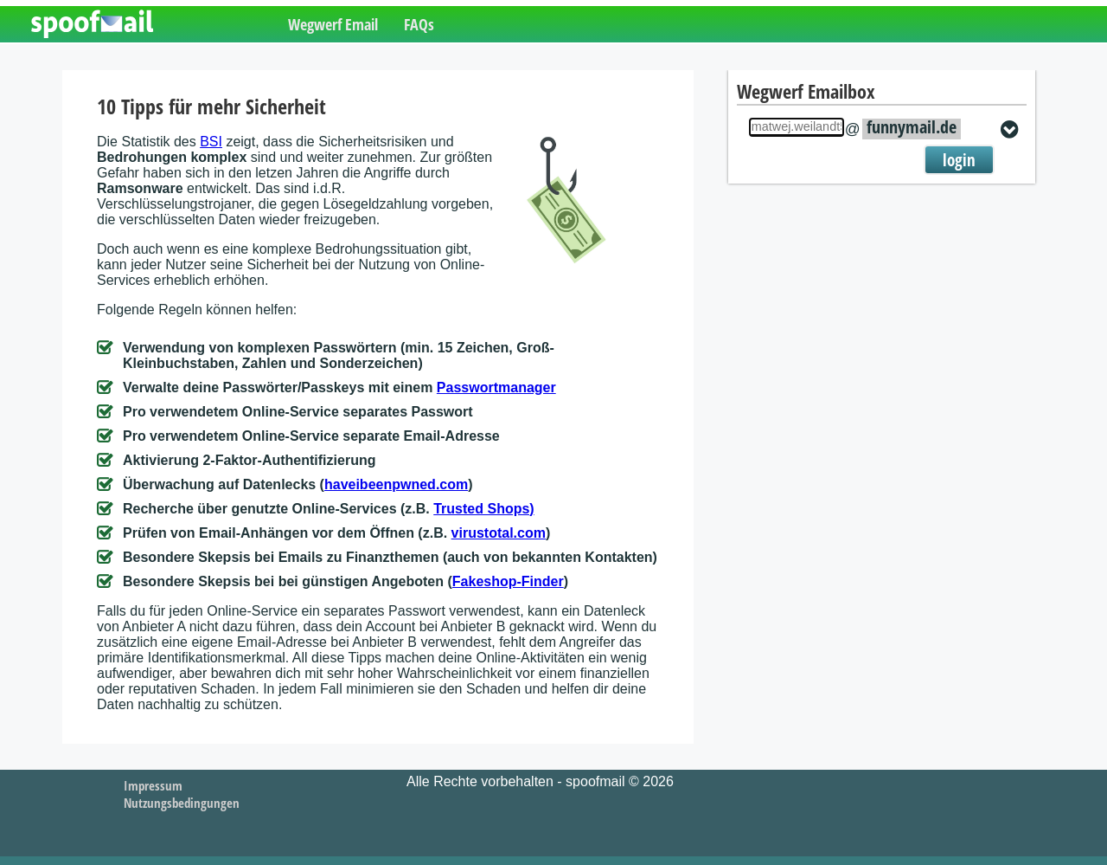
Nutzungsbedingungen (182, 802)
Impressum (153, 785)
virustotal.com (498, 533)
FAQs (419, 24)
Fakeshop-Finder (508, 581)
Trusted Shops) (483, 508)
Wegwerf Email (333, 24)
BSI (211, 141)
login (959, 159)
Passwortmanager (496, 387)
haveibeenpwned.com (396, 484)
